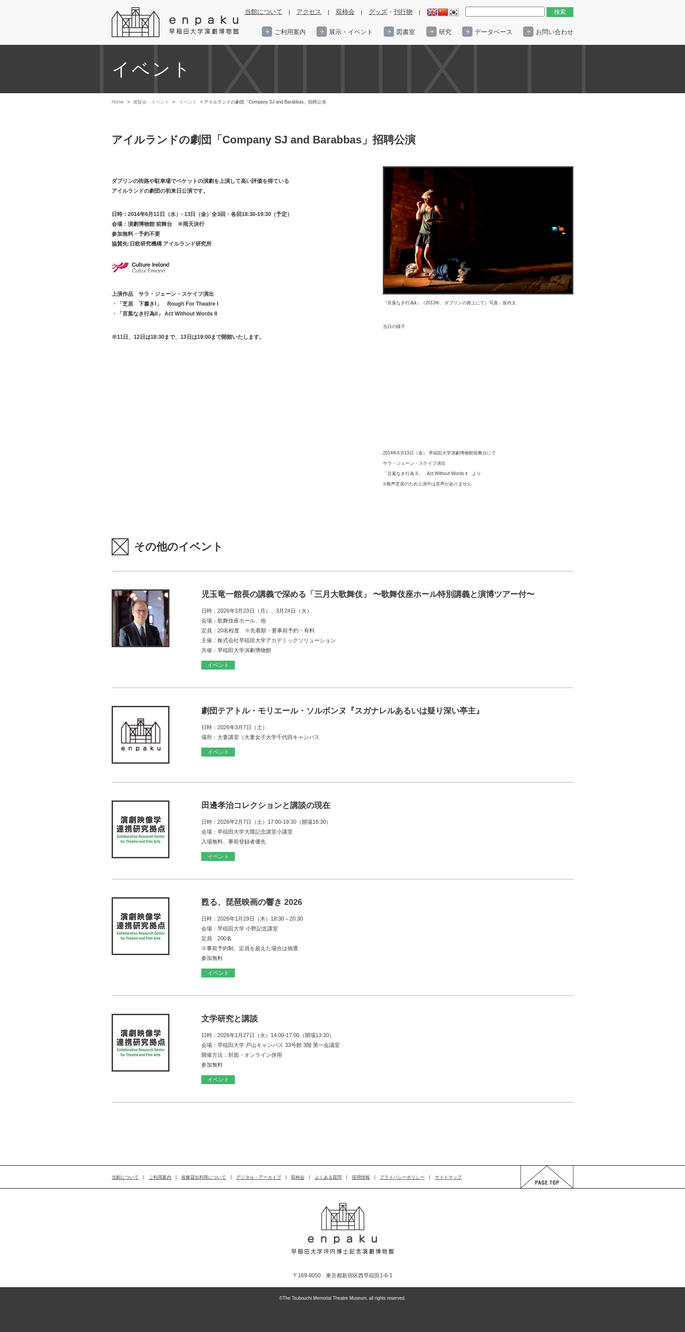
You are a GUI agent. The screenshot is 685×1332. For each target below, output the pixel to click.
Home (118, 101)
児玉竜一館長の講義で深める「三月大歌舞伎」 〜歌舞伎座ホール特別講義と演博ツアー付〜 (367, 594)
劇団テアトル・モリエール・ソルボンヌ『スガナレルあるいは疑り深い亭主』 (342, 710)
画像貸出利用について (203, 1177)
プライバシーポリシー (402, 1177)
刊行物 (403, 12)
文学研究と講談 (229, 1018)
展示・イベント (351, 31)
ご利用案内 (290, 31)
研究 (445, 31)
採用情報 (361, 1177)
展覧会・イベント (151, 101)
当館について (263, 12)
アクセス (308, 12)
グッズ (378, 12)
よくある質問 (328, 1177)
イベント (188, 101)
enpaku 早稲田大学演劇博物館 (176, 22)
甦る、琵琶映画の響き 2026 (251, 902)
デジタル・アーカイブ (258, 1177)
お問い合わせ (554, 31)
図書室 (405, 31)
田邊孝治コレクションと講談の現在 (265, 805)
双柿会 (345, 12)
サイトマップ (448, 1177)
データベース (493, 31)
